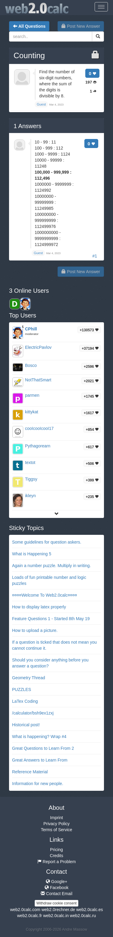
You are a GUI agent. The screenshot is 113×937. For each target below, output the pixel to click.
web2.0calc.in (56, 915)
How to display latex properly (39, 606)
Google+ (56, 881)
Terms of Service (56, 829)
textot (30, 462)
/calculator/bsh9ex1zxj (33, 713)
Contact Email (56, 893)
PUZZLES (21, 689)
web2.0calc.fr (29, 915)
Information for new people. (37, 783)
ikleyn (30, 495)
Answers (27, 126)
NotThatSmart (38, 379)
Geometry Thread (28, 677)
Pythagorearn (37, 445)
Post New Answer (80, 26)
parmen (32, 395)
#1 (94, 256)
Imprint (56, 817)
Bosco (31, 365)
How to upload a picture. (35, 630)
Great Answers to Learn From (39, 760)
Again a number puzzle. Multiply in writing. (51, 565)
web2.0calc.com (25, 909)
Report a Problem (56, 861)
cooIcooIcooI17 (39, 428)
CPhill (31, 329)
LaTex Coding (25, 701)
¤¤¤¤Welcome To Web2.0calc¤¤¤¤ (44, 595)
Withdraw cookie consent (56, 903)
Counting (29, 55)
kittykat (31, 411)
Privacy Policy (56, 823)
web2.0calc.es (89, 909)
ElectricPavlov (38, 347)
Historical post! (26, 724)
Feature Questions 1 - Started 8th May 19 (51, 618)
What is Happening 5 (31, 553)
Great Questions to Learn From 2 (43, 748)
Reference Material (30, 771)
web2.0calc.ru (83, 915)
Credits (56, 855)
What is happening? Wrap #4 (39, 736)
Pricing (56, 849)
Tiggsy (31, 479)
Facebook (56, 887)
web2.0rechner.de (58, 909)
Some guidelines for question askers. (46, 542)
